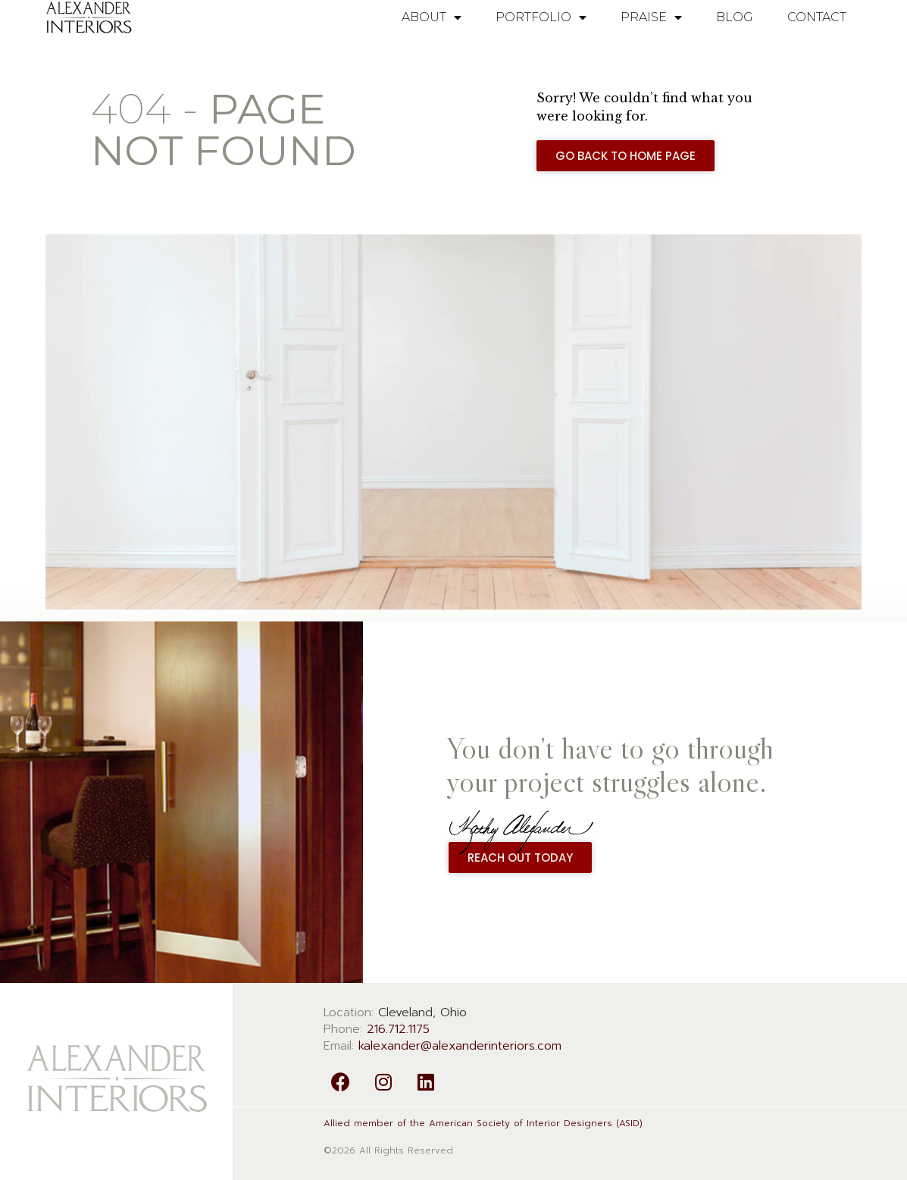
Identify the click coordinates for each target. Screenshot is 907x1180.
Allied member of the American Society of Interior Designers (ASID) (483, 1123)
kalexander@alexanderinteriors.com (459, 1046)
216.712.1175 (398, 1029)
